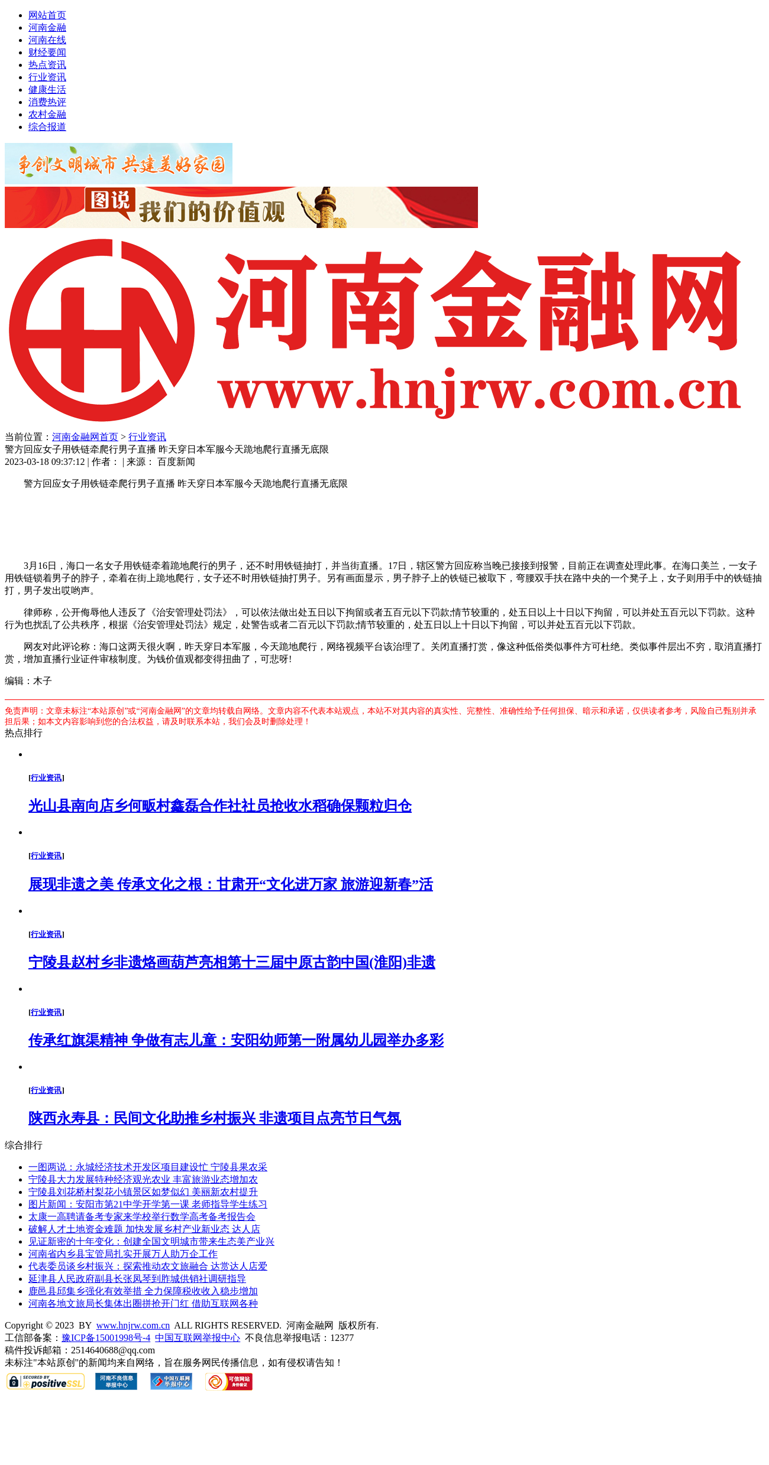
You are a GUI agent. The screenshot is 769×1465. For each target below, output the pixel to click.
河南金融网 (75, 437)
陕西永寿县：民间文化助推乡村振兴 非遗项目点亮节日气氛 (214, 1118)
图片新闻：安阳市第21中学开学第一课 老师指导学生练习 (147, 1204)
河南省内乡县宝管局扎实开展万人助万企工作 (123, 1254)
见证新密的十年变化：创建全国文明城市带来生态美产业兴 (151, 1241)
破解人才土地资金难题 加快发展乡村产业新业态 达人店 (144, 1229)
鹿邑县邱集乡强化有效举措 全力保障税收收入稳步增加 (143, 1291)
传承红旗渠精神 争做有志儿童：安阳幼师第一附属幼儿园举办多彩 (236, 1040)
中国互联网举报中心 (197, 1338)
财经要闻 (47, 52)
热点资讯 (47, 65)
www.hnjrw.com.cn (133, 1325)
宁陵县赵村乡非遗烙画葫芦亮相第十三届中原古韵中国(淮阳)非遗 (231, 962)
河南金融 (47, 27)
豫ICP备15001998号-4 (106, 1338)
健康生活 (47, 89)
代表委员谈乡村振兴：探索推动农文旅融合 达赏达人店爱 (147, 1266)
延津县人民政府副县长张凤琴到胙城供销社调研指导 (137, 1279)
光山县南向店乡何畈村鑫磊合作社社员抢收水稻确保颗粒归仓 (220, 805)
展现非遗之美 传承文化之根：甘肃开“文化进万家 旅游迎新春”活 (230, 884)
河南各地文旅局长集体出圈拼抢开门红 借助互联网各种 (143, 1303)
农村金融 (47, 114)
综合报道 (47, 127)
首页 (108, 437)
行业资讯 (47, 77)
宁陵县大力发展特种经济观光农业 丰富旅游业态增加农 (143, 1179)
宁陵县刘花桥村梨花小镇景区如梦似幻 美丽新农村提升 (143, 1192)
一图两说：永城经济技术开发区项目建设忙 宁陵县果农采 (147, 1167)
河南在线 (47, 40)
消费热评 (47, 102)
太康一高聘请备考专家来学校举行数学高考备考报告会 (142, 1217)
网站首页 (47, 15)
